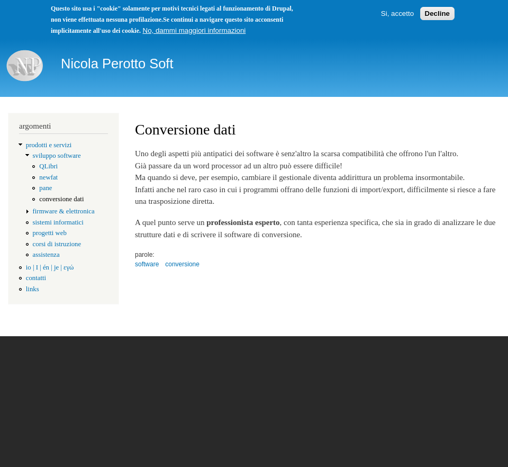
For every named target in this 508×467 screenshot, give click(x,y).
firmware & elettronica (64, 211)
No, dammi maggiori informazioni (194, 30)
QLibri (48, 166)
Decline (437, 13)
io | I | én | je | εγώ (50, 267)
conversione (182, 264)
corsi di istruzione (57, 244)
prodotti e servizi (49, 145)
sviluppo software (57, 155)
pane (45, 188)
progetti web (50, 233)
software (147, 264)
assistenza (46, 254)
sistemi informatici (58, 222)
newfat (48, 177)
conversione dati (61, 199)
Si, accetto (397, 13)
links (32, 289)
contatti (36, 278)
